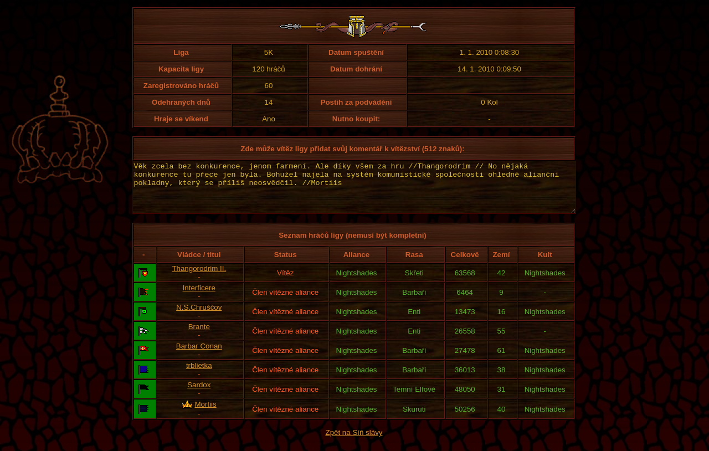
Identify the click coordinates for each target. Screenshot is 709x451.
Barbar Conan (199, 356)
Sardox (198, 395)
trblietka (199, 375)
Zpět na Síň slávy (354, 442)
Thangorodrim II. (199, 278)
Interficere (199, 298)
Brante (199, 336)
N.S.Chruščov (199, 317)
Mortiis (205, 414)
